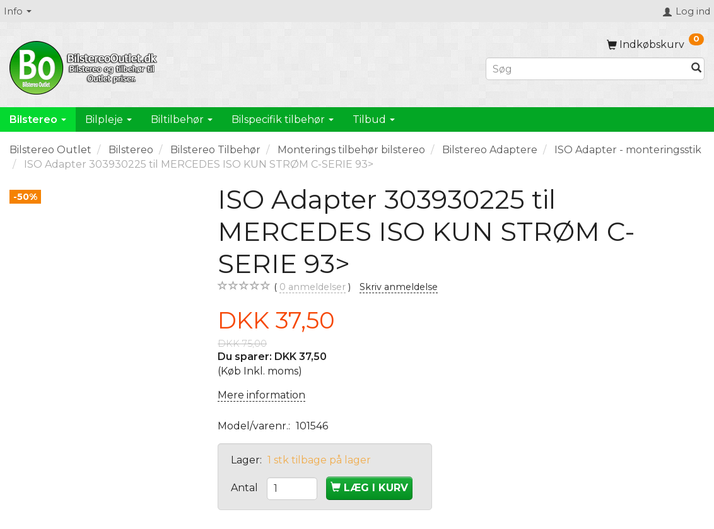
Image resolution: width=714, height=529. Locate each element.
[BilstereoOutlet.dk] (85, 65)
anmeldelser (312, 287)
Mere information (261, 395)
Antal (245, 488)
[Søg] (696, 69)
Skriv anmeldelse (399, 287)
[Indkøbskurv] (655, 44)
